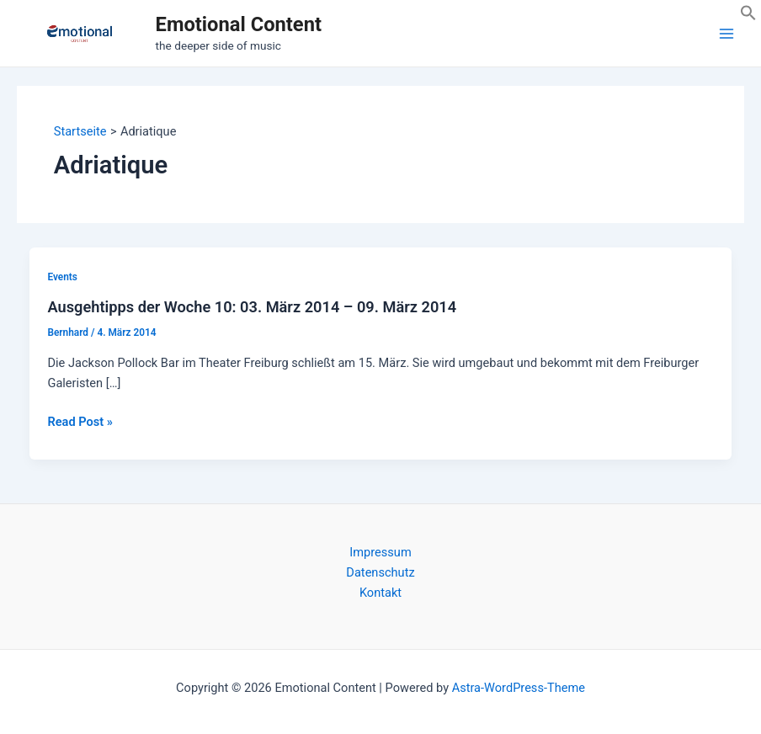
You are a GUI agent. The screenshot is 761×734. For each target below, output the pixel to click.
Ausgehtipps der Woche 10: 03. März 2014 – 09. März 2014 (251, 307)
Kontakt (380, 592)
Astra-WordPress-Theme (518, 687)
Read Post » (79, 422)
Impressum (380, 552)
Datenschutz (380, 572)
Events (62, 277)
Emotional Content (239, 24)
